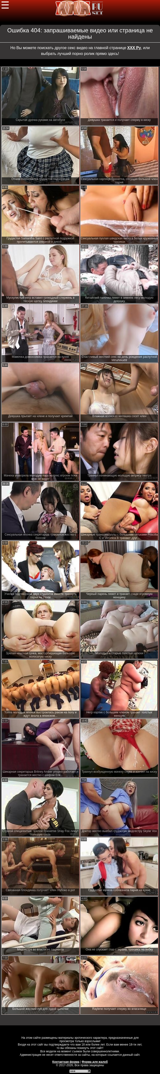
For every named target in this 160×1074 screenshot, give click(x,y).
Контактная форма (65, 1062)
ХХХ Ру (134, 48)
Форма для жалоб (95, 1062)
